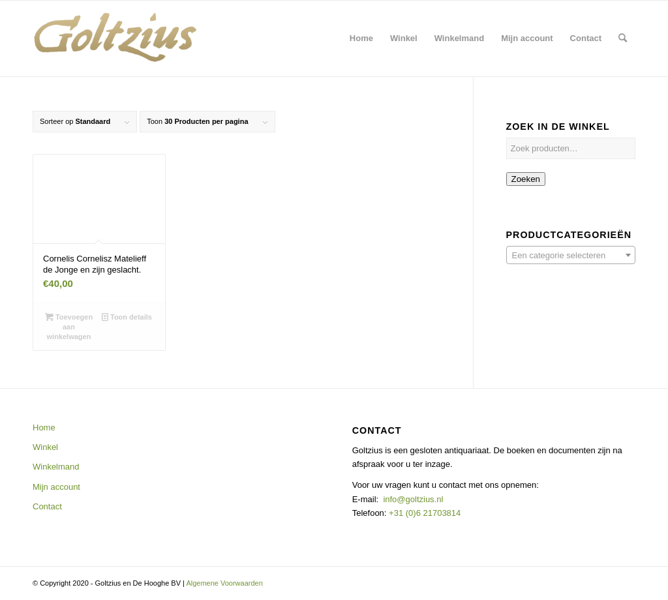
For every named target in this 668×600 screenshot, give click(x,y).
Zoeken (525, 179)
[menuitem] (361, 38)
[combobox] (570, 255)
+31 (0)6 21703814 (423, 513)
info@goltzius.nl (413, 499)
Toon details (127, 317)
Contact (47, 506)
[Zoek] (622, 38)
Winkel (45, 447)
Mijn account (56, 487)
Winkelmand (56, 467)
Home (44, 427)
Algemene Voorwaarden (224, 583)
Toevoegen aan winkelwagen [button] (69, 326)
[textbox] (571, 256)
